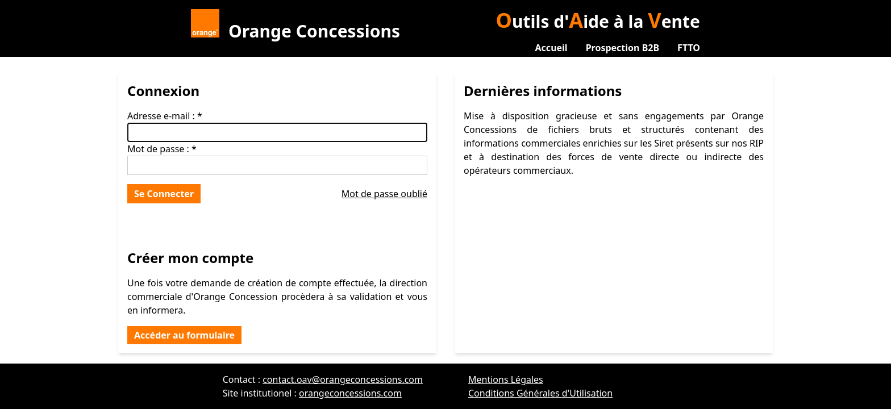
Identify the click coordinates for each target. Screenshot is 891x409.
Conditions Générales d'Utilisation (540, 393)
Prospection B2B (622, 47)
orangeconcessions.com (350, 393)
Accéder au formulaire (184, 335)
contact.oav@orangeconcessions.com (343, 379)
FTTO (688, 47)
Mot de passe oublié (384, 193)
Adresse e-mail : (161, 116)
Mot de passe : (158, 149)
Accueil (551, 47)
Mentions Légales (505, 379)
